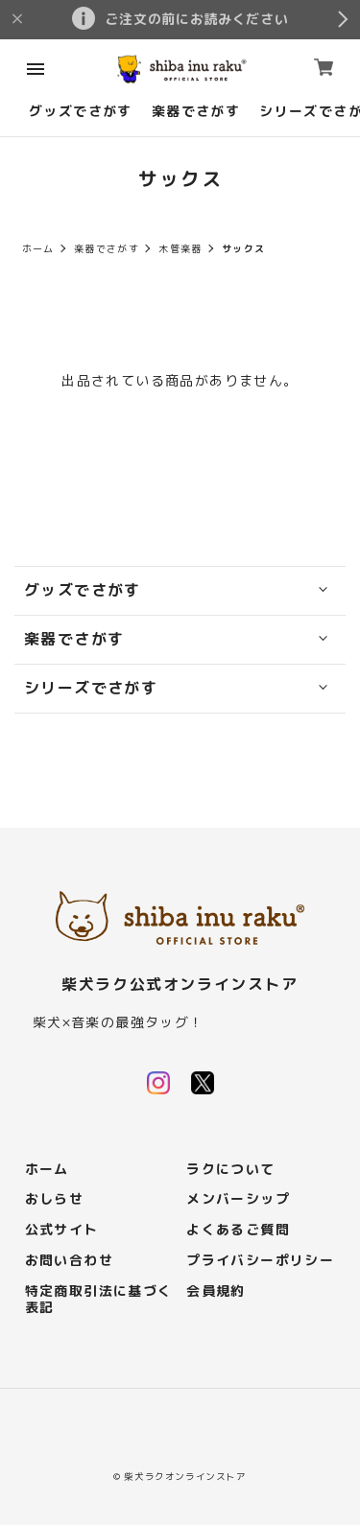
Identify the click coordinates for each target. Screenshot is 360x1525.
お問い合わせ (69, 1261)
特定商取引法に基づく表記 (99, 1299)
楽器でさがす (196, 112)
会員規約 (216, 1291)
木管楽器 (180, 249)
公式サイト (62, 1230)
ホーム (38, 249)
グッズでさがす (80, 112)
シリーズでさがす (90, 688)
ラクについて (230, 1169)
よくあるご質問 (238, 1230)
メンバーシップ (238, 1199)
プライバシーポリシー (260, 1261)
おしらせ (54, 1199)
